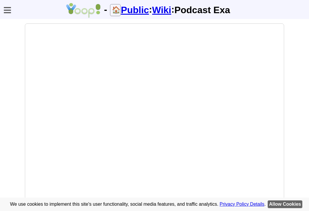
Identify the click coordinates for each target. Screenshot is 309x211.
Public (135, 10)
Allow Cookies (285, 204)
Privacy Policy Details (242, 204)
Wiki (161, 10)
